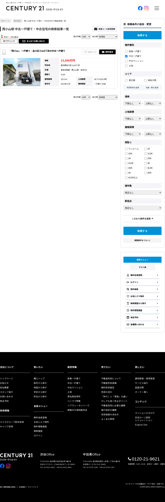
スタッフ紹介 (6, 391)
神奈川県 (150, 80)
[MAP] (72, 464)
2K (128, 158)
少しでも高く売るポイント (114, 400)
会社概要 (4, 387)
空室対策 (139, 387)
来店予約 (4, 400)
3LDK (148, 168)
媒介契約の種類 (109, 409)
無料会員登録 (40, 417)
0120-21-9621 (144, 459)
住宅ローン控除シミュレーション (143, 419)
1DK (128, 153)
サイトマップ (33, 487)
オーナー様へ (141, 391)
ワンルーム (132, 149)
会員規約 (22, 487)
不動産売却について (111, 378)
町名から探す (40, 396)
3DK (128, 168)
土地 (129, 65)
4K (128, 173)
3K (147, 163)
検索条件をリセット (142, 240)
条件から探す (40, 382)
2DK (148, 158)
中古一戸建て (133, 56)
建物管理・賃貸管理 (145, 378)
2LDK (129, 163)
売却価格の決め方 (110, 414)
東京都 (130, 80)
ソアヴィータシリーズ (78, 405)
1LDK (148, 153)
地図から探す (40, 387)
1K (147, 149)
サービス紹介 (141, 382)
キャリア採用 (6, 426)
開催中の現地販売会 (77, 409)
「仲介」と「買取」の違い (114, 396)
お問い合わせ (6, 396)
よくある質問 (107, 418)
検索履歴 (38, 430)
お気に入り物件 (41, 421)
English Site (141, 424)
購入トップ (39, 378)
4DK (148, 173)
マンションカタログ (145, 412)
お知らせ (4, 382)
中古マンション (134, 61)
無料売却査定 (107, 387)
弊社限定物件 (74, 396)
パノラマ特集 (74, 400)
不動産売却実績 (109, 382)
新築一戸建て (133, 51)
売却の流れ (106, 391)
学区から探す (40, 391)
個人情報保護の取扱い (8, 487)
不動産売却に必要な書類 (113, 405)
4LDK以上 (131, 177)
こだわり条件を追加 (142, 218)
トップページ (6, 378)
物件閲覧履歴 (40, 426)
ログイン (38, 435)
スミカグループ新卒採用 (12, 421)
